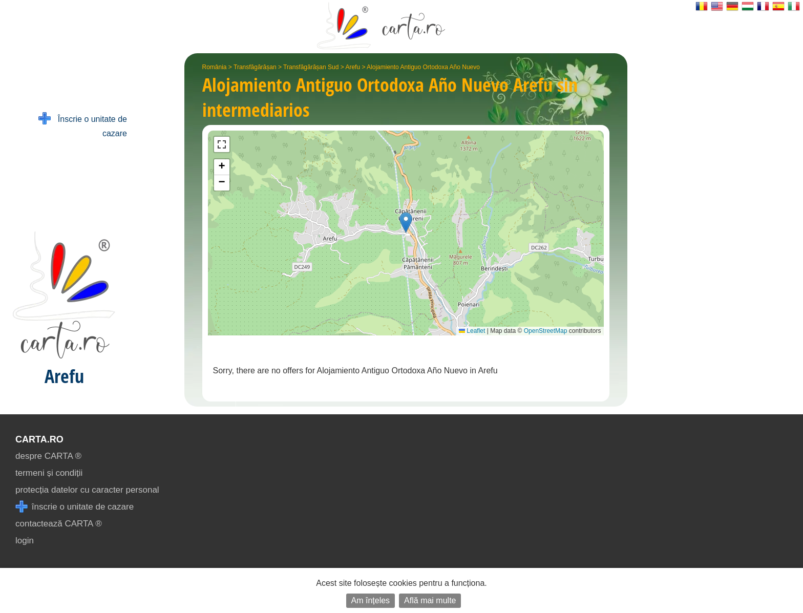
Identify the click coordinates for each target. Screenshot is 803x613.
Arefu (352, 67)
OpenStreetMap (545, 330)
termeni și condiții (48, 473)
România (214, 67)
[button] (405, 222)
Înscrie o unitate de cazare (82, 125)
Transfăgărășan (255, 67)
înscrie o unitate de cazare (74, 507)
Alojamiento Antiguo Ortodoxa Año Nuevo (423, 67)
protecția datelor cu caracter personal (87, 490)
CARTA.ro (39, 439)
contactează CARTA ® (58, 524)
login (24, 540)
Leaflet (472, 330)
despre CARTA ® (48, 456)
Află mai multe (430, 600)
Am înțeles (370, 600)
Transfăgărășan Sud (311, 67)
